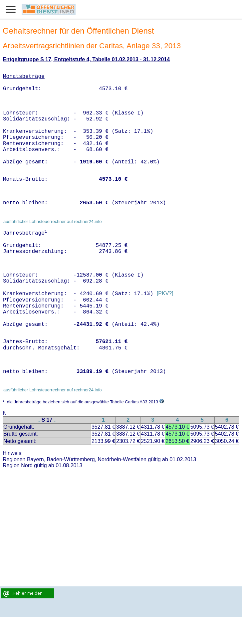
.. (39, 420)
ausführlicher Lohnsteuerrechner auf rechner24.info (52, 221)
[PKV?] (165, 294)
